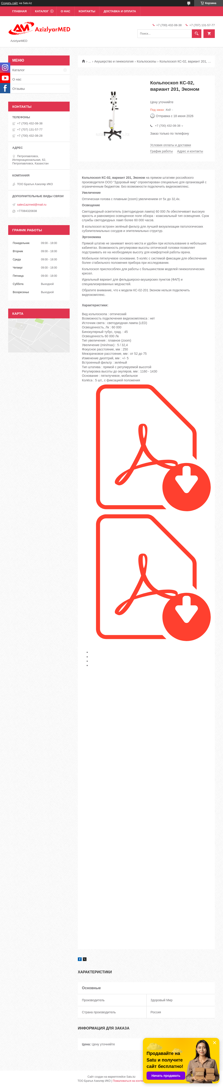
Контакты (87, 11)
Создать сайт (9, 3)
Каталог (42, 11)
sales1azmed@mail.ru (31, 204)
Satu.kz (130, 1076)
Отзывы (18, 89)
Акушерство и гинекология (114, 61)
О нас (65, 11)
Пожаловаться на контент (129, 1080)
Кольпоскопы (146, 61)
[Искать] (196, 33)
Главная (19, 11)
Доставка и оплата (120, 11)
